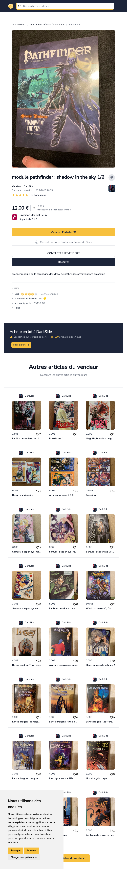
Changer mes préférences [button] (24, 857)
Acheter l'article (63, 232)
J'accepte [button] (16, 850)
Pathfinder (74, 24)
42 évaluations (38, 195)
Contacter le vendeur (63, 253)
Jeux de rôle (18, 24)
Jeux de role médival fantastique (47, 24)
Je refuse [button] (31, 850)
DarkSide (28, 186)
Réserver (63, 262)
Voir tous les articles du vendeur (63, 858)
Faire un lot (21, 345)
